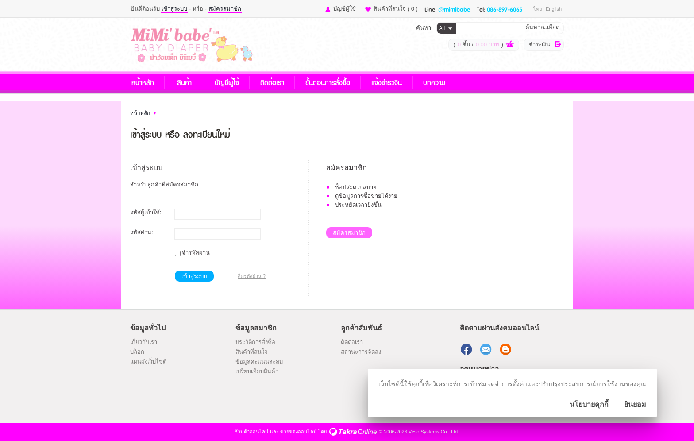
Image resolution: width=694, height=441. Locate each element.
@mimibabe (454, 8)
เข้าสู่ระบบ (174, 8)
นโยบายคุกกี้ (589, 404)
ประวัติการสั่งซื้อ (255, 342)
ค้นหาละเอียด (542, 27)
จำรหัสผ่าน (196, 252)
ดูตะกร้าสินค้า (509, 45)
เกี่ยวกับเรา (143, 342)
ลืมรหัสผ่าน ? (252, 276)
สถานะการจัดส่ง (361, 351)
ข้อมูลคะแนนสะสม (259, 361)
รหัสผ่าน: (141, 232)
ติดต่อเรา (272, 82)
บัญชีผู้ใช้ (344, 8)
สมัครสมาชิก (224, 8)
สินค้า (184, 82)
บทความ (434, 82)
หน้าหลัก (142, 82)
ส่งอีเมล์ (486, 349)
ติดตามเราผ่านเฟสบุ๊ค (467, 349)
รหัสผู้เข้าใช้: (146, 212)
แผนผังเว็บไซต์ (148, 361)
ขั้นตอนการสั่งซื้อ (327, 82)
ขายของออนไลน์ (298, 431)
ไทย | (539, 9)
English (554, 9)
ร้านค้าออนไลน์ (252, 431)
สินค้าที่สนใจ (396, 8)
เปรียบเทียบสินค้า (256, 371)
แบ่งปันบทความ (506, 349)
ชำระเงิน (539, 44)
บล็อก (137, 351)
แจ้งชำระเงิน (386, 82)
